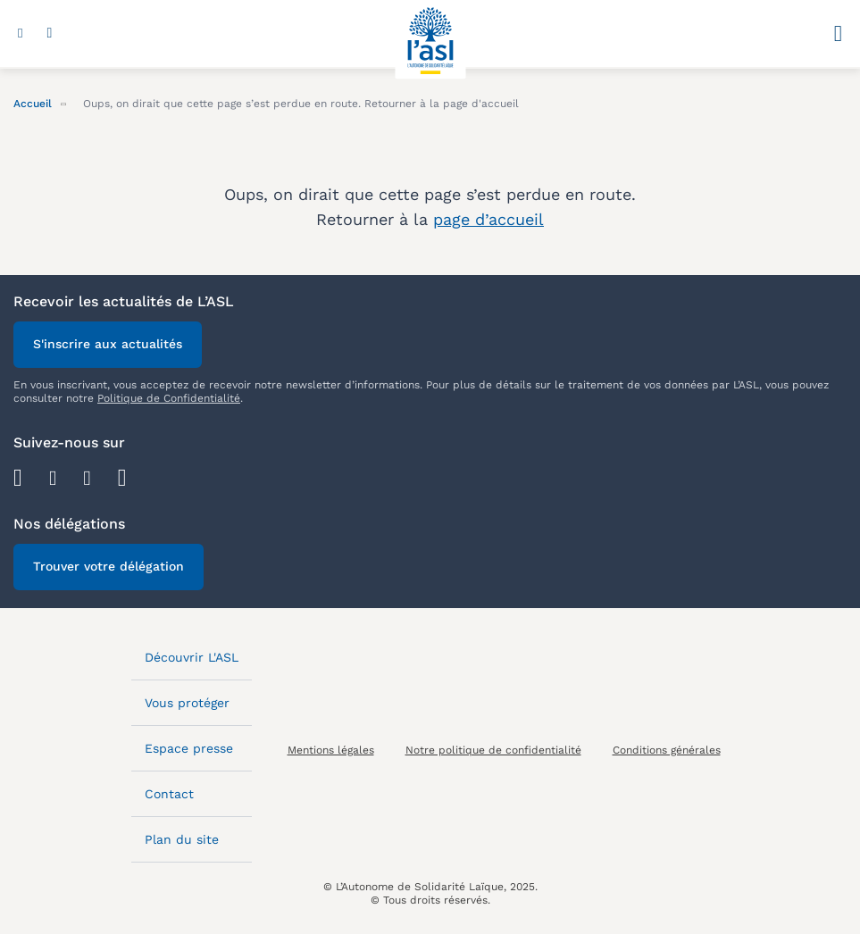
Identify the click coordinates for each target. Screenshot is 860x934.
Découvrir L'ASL (191, 657)
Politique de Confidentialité (168, 398)
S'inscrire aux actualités (107, 344)
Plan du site (182, 839)
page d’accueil (488, 219)
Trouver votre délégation (108, 566)
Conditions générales (667, 750)
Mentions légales (331, 750)
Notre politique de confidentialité (493, 750)
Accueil (32, 103)
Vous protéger (187, 703)
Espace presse (189, 748)
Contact (169, 794)
